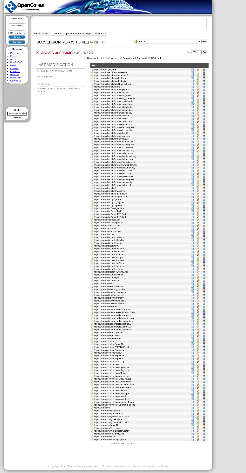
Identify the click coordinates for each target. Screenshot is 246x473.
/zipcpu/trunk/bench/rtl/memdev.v (110, 193)
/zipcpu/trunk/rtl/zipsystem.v (107, 338)
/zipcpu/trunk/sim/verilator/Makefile (111, 373)
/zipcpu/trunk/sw (102, 407)
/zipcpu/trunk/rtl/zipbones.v (107, 335)
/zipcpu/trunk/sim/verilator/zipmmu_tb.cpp (114, 404)
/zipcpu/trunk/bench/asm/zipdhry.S (111, 75)
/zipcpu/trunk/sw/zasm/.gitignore (110, 439)
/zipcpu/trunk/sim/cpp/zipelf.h (108, 358)
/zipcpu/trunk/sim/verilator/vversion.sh (112, 399)
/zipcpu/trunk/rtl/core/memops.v (109, 254)
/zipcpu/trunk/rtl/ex (103, 283)
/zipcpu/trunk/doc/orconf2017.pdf (110, 214)
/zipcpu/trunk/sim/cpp (104, 341)
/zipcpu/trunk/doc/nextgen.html (109, 208)
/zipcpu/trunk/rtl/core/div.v (106, 245)
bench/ (67, 52)
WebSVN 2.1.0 (127, 443)
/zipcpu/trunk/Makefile (105, 228)
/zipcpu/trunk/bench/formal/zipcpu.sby (112, 173)
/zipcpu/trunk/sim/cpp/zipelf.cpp (109, 355)
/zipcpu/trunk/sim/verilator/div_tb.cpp (112, 370)
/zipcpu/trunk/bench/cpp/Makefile (110, 81)
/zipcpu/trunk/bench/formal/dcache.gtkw (113, 110)
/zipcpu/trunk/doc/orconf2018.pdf (110, 217)
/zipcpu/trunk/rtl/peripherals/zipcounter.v (113, 321)
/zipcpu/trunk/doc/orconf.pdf (107, 211)
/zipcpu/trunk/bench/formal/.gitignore (112, 89)
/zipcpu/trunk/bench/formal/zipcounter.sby (114, 167)
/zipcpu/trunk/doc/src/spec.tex (108, 222)
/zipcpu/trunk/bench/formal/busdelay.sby (114, 101)
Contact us (15, 80)
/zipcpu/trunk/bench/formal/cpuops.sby (113, 104)
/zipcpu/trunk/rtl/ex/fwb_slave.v (109, 295)
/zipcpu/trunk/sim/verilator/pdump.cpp (112, 381)
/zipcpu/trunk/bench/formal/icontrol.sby (113, 124)
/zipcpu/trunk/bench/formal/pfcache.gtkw (114, 144)
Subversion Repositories (63, 42)
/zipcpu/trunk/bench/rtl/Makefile (109, 191)
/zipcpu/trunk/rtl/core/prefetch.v (109, 269)
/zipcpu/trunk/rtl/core (104, 234)
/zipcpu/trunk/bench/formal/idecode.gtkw (114, 127)
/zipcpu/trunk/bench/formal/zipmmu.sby (113, 182)
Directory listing (94, 58)
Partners (14, 74)
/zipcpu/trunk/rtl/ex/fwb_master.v (110, 292)
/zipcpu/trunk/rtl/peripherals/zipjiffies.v (112, 324)
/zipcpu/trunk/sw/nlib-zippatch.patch (111, 431)
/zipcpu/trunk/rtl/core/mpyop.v (108, 257)
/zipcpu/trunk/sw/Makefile (106, 425)
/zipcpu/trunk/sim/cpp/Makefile (109, 344)
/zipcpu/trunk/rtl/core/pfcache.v (109, 260)
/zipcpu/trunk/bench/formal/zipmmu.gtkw (114, 179)
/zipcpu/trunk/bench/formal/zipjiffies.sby (113, 176)
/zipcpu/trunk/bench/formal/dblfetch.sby (113, 107)
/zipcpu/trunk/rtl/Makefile (106, 306)
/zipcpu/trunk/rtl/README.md (108, 332)
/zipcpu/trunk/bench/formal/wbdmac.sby (113, 159)
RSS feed (156, 58)
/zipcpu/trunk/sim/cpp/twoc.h (108, 352)
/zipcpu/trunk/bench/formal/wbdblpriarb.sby (115, 156)
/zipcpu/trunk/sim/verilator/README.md (113, 387)
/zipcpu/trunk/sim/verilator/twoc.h (110, 396)
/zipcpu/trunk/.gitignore (105, 69)
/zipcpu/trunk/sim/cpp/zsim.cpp (109, 361)
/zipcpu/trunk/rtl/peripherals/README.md (114, 312)
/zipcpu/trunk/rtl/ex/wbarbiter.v (109, 298)
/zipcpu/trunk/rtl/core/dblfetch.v (109, 240)
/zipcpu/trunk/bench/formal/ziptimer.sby (113, 185)
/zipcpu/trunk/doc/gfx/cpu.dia (108, 205)
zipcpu (100, 42)
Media (13, 65)
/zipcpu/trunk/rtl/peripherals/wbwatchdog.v (114, 318)
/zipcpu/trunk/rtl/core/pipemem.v (110, 266)
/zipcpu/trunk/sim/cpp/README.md (111, 347)
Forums (13, 56)
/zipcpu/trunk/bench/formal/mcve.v (111, 138)
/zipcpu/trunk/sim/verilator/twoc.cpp (111, 393)
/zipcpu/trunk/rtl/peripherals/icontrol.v (112, 309)
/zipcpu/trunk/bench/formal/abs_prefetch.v (114, 98)
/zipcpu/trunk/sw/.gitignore (107, 410)
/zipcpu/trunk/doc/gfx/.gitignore (109, 202)
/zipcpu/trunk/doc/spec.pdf (107, 219)
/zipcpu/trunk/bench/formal (107, 86)
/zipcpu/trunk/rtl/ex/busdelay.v (108, 286)
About (13, 59)
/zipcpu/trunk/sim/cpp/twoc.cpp (109, 350)
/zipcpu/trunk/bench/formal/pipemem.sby (114, 150)
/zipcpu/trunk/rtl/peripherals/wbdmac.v (112, 315)
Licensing (14, 68)
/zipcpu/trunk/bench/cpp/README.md (112, 84)
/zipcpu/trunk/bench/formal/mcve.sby (112, 136)
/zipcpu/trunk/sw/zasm (105, 436)
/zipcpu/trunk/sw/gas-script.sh (108, 413)
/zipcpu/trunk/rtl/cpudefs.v (106, 280)
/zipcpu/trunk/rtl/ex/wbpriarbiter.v (110, 303)
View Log (112, 58)
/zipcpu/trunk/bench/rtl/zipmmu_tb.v (111, 196)
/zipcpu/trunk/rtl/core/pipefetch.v (110, 263)
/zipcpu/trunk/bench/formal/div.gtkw (111, 115)
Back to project (41, 33)
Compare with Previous (134, 58)
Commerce (15, 71)
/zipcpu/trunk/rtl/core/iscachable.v (110, 251)
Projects (14, 53)
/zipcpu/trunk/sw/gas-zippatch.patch (111, 416)
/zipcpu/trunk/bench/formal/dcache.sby (113, 112)
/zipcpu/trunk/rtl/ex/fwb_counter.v (110, 289)
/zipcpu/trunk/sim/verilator (106, 364)
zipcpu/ (45, 52)
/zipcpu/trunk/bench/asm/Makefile (110, 72)
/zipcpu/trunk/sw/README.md (109, 433)
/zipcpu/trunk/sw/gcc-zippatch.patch (111, 422)
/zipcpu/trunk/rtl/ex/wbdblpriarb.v (110, 300)
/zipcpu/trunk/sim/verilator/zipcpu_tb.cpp (114, 402)
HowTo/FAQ (16, 62)
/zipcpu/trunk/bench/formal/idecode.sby (113, 130)
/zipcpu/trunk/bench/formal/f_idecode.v (113, 121)
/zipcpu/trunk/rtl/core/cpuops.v (109, 237)
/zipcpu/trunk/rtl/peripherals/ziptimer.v (112, 329)
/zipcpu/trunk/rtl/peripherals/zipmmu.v (112, 326)
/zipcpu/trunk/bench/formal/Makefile (111, 133)
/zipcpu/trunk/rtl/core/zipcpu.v (108, 277)
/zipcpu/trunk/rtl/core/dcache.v (109, 243)
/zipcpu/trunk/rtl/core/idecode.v (109, 248)
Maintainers (15, 77)
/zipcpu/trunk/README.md (107, 231)
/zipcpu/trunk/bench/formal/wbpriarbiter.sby (115, 162)
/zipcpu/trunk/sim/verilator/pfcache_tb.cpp (114, 384)
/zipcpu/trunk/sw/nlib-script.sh (108, 428)
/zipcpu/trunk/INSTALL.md (107, 225)
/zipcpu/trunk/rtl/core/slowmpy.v (109, 274)
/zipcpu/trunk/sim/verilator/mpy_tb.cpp (112, 378)
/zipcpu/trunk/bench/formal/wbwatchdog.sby (115, 165)
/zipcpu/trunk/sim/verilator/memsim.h (112, 376)
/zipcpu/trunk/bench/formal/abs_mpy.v (112, 95)
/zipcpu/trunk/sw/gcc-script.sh (108, 419)
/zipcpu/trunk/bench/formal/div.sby (111, 118)
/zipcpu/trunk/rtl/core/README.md (111, 271)
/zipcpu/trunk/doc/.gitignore (107, 199)
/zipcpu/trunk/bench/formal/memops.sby (113, 141)
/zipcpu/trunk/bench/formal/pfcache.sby (113, 147)
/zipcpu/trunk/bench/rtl (105, 188)
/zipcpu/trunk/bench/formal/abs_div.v (112, 92)
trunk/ (56, 52)
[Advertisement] (17, 95)
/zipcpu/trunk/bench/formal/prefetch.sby (113, 153)
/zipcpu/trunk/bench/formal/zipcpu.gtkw (113, 170)
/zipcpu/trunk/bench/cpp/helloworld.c (112, 78)
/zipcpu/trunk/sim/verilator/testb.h (110, 390)
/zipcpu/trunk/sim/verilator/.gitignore (111, 367)
